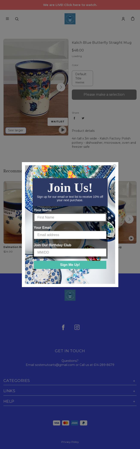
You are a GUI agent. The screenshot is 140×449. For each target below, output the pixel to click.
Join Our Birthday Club (52, 245)
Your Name (43, 210)
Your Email (42, 227)
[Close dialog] (114, 166)
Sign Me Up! (70, 265)
